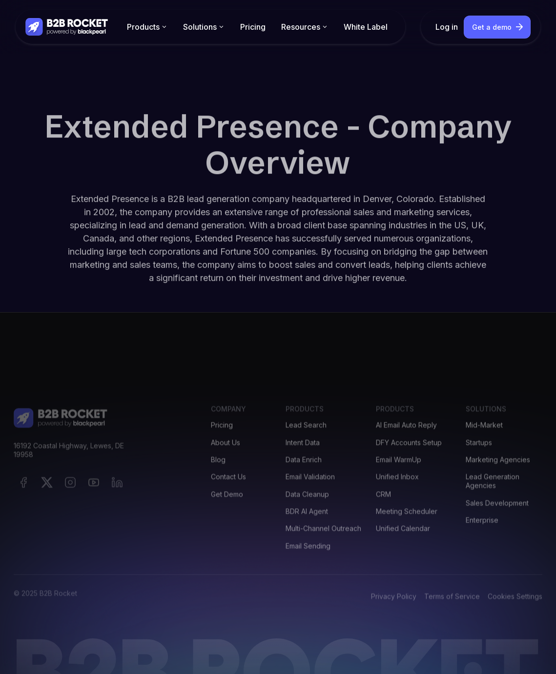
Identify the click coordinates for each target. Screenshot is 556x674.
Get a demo (492, 27)
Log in (446, 27)
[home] (67, 26)
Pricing (253, 27)
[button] (147, 27)
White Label (366, 27)
